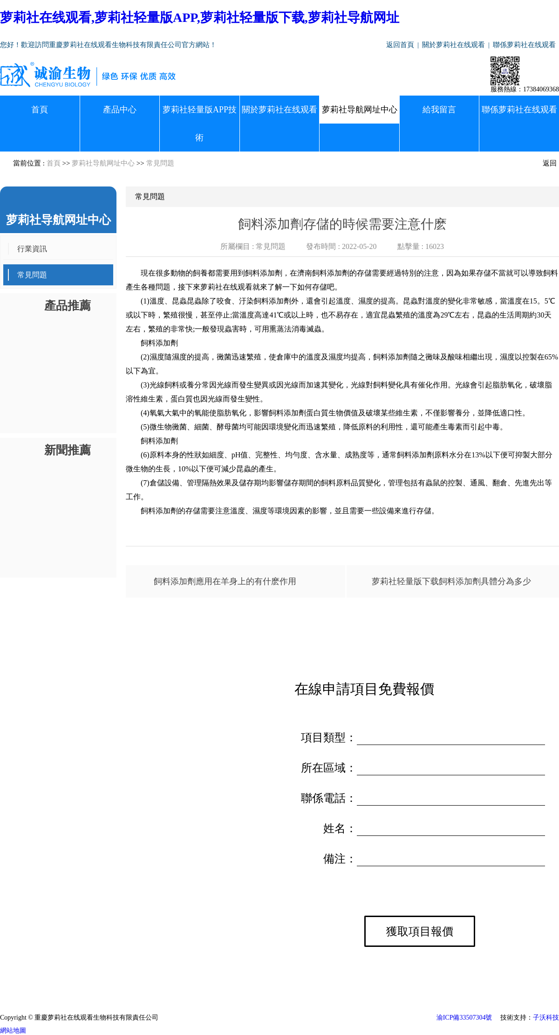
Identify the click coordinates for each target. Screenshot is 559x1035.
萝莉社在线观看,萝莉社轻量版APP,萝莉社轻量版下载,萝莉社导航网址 (199, 17)
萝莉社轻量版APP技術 (200, 123)
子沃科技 (546, 1017)
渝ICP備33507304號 (464, 1017)
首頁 (39, 109)
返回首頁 (400, 44)
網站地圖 (13, 1030)
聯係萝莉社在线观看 (524, 44)
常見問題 (160, 163)
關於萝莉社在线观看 (453, 44)
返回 (550, 163)
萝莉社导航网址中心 (359, 109)
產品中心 (119, 109)
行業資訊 (32, 249)
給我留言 (439, 109)
